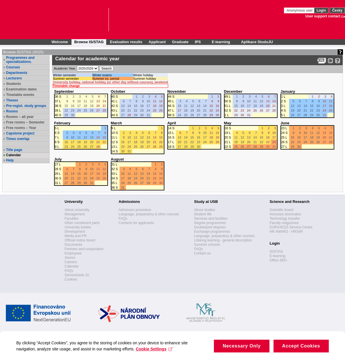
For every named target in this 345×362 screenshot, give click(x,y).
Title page (14, 150)
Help (10, 160)
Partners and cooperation (84, 249)
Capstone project (20, 133)
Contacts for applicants (136, 223)
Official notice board (80, 240)
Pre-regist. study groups (26, 106)
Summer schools (207, 245)
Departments (16, 73)
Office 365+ (278, 260)
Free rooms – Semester (25, 122)
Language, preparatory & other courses (149, 214)
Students (13, 84)
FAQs (69, 271)
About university (77, 210)
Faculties (71, 219)
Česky (337, 10)
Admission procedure (135, 210)
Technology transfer (284, 219)
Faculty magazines (283, 223)
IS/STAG (276, 252)
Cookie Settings (158, 356)
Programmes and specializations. (20, 60)
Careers (71, 262)
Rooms (12, 111)
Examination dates (21, 89)
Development (75, 232)
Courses (13, 67)
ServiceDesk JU (77, 275)
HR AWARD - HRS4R (286, 232)
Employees (73, 253)
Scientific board (281, 210)
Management (75, 214)
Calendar (13, 155)
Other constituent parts (82, 223)
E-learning (277, 256)
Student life (203, 214)
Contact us (202, 253)
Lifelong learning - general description (223, 240)
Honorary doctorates (285, 214)
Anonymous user (300, 10)
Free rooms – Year (21, 128)
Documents (73, 245)
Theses (12, 100)
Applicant (157, 42)
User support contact (322, 16)
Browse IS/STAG (89, 42)
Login (321, 10)
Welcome (60, 42)
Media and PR (76, 236)
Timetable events (20, 95)
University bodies (78, 227)
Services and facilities (210, 219)
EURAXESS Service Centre (290, 227)
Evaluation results (126, 42)
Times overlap (17, 139)
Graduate (180, 42)
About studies (204, 210)
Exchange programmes (212, 232)
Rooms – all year (20, 117)
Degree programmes (210, 223)
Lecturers (14, 78)
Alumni (70, 258)
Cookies (71, 279)
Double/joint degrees (210, 227)
